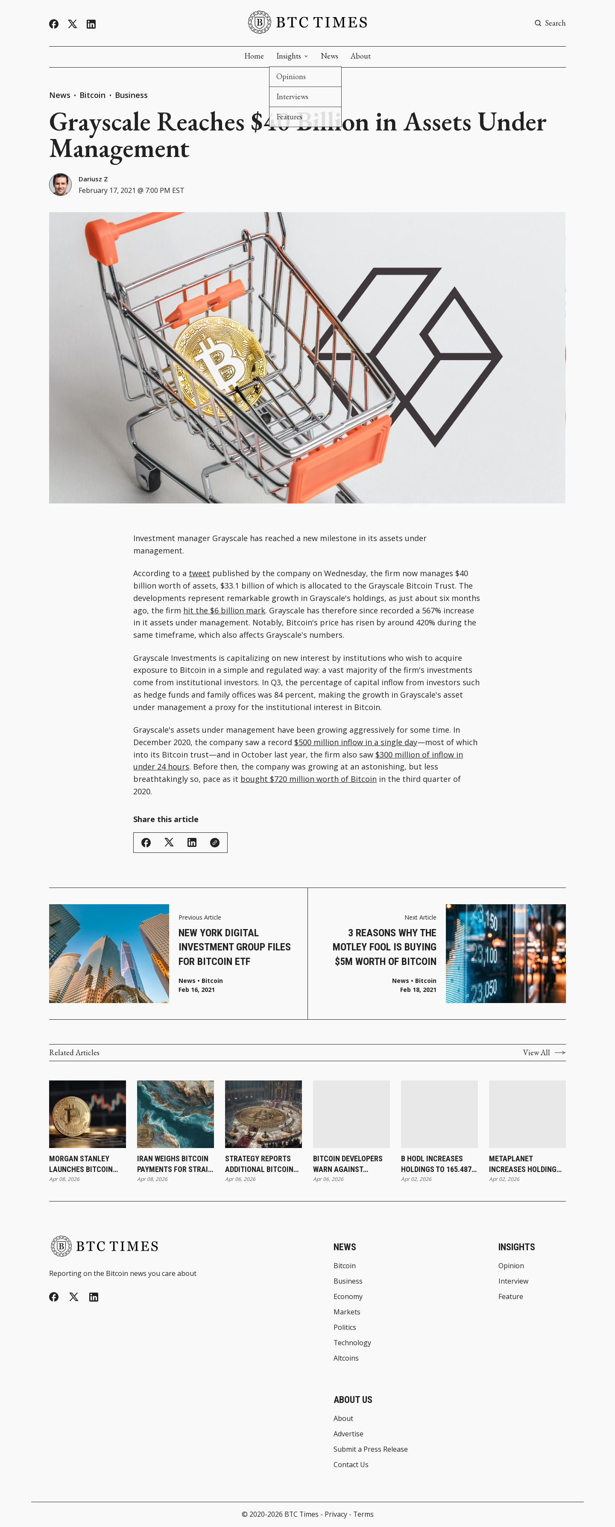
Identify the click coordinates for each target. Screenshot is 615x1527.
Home (254, 56)
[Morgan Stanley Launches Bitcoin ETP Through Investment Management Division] (87, 1114)
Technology (352, 1343)
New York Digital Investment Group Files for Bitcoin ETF (235, 947)
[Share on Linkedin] (191, 842)
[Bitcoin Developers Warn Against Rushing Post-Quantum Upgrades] (351, 1114)
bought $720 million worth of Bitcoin (308, 779)
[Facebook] (54, 24)
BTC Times (301, 1514)
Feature (510, 1296)
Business (131, 95)
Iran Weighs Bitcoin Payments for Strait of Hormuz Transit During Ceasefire (174, 1164)
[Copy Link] (215, 842)
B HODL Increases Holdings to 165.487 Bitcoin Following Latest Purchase (436, 1164)
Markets (347, 1312)
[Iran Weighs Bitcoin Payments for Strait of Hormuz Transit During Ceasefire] (175, 1114)
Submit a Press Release (371, 1449)
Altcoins (346, 1358)
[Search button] (550, 23)
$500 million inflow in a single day (355, 742)
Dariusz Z (93, 179)
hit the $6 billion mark (224, 610)
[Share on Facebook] (146, 842)
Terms (363, 1514)
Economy (348, 1296)
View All (544, 1052)
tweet (199, 573)
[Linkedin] (91, 24)
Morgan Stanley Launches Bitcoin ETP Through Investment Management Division (81, 1164)
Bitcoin (93, 95)
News (329, 56)
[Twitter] (72, 24)
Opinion (511, 1266)
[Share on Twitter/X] (169, 842)
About (361, 56)
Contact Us (351, 1465)
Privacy (336, 1514)
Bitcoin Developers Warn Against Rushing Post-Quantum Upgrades (348, 1164)
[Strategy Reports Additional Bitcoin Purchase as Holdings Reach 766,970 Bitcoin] (263, 1114)
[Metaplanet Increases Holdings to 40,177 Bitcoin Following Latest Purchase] (527, 1114)
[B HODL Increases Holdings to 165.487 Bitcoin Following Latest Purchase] (439, 1114)
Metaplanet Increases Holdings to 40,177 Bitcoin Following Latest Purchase (525, 1164)
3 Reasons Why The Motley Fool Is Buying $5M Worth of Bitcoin (384, 947)
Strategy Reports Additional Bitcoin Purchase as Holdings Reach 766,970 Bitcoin (259, 1164)
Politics (345, 1327)
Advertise (348, 1434)
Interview (513, 1281)
